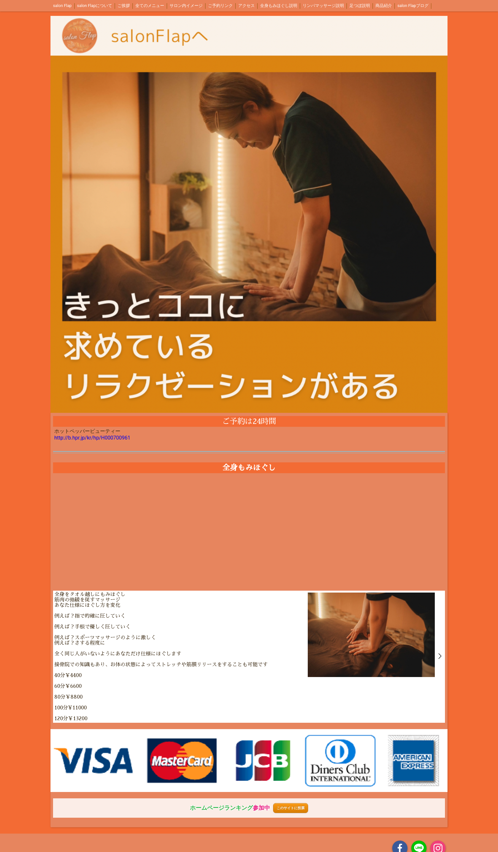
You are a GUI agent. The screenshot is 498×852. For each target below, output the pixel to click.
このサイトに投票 (291, 808)
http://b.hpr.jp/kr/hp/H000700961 (92, 438)
